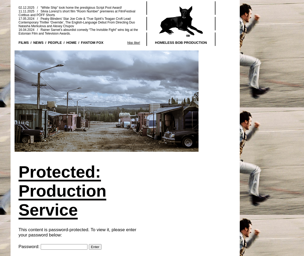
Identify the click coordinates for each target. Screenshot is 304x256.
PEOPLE (55, 43)
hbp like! (133, 43)
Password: (53, 246)
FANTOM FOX (92, 43)
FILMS (24, 43)
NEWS (38, 43)
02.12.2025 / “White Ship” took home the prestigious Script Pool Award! (70, 8)
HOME (71, 43)
